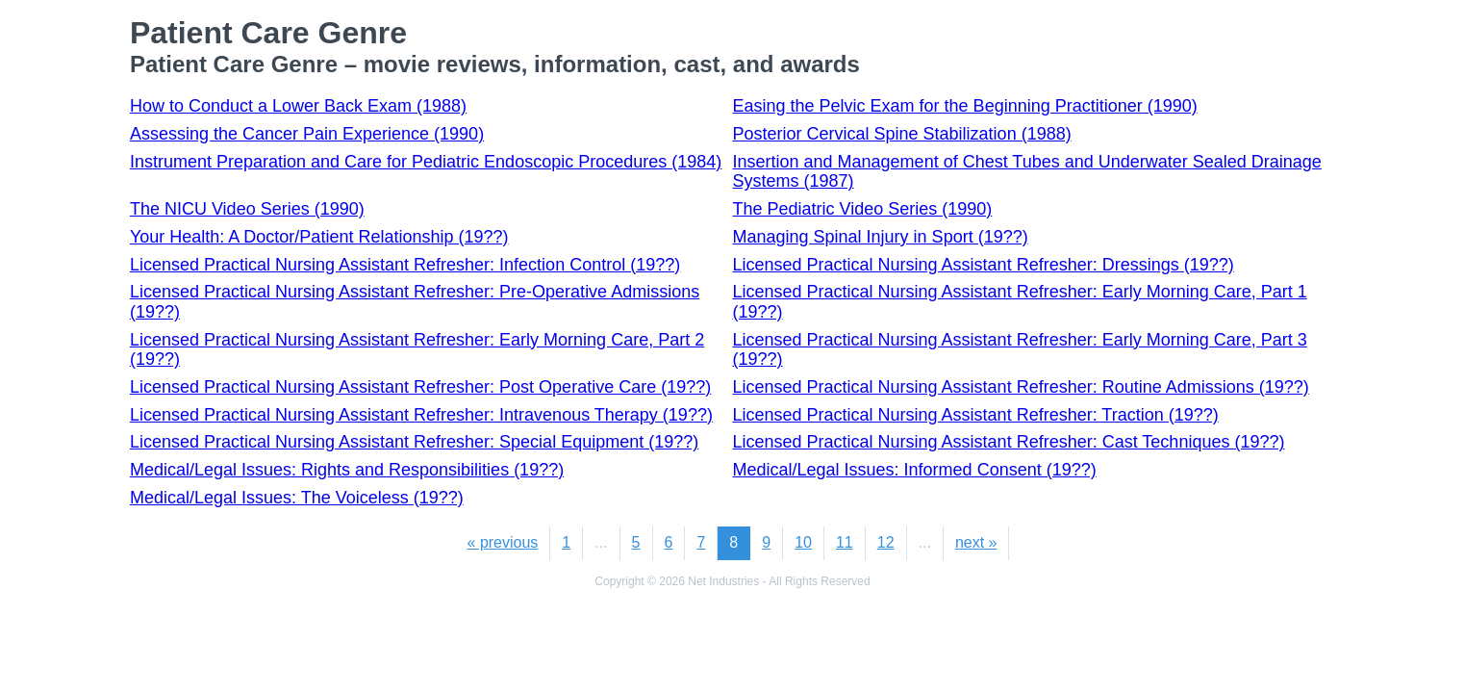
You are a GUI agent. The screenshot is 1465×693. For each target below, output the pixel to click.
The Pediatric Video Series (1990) (863, 208)
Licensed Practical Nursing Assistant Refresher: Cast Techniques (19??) (1009, 441)
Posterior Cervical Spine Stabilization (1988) (902, 133)
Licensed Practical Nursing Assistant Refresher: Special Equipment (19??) (414, 441)
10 (803, 542)
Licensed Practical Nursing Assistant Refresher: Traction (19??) (976, 414)
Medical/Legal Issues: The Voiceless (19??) (297, 497)
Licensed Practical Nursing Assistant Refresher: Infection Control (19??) (405, 264)
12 (886, 542)
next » (976, 542)
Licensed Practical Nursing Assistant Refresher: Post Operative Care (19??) (420, 387)
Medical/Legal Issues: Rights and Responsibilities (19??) (347, 469)
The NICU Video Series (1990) (247, 208)
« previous (503, 542)
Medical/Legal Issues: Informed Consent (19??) (915, 469)
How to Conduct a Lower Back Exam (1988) (298, 106)
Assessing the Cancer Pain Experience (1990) (307, 133)
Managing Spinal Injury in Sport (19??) (880, 236)
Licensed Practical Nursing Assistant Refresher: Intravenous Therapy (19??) (421, 414)
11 (844, 542)
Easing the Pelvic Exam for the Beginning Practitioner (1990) (965, 106)
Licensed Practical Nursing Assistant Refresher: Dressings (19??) (983, 264)
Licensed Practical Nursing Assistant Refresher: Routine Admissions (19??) (1021, 387)
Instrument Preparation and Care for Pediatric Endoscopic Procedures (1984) (425, 161)
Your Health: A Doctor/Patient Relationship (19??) (319, 236)
